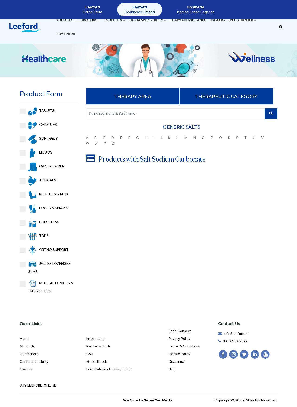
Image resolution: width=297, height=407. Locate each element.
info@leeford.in (233, 333)
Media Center (242, 20)
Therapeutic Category (227, 96)
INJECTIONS (39, 222)
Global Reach (96, 361)
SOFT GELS (38, 139)
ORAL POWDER (41, 167)
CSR (89, 354)
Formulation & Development (108, 369)
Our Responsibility (147, 20)
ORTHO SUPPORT (43, 250)
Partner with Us (98, 346)
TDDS (33, 236)
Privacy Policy (179, 338)
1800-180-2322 (233, 341)
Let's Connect (180, 331)
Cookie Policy (179, 354)
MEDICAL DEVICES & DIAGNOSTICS (46, 286)
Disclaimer (177, 361)
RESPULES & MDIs (43, 194)
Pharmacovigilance (188, 20)
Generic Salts (182, 127)
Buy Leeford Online (42, 385)
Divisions (90, 20)
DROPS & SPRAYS (43, 208)
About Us (66, 20)
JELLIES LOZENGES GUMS (44, 267)
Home (24, 338)
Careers (218, 20)
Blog (172, 369)
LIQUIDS (35, 153)
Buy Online (66, 34)
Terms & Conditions (184, 346)
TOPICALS (37, 181)
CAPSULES (37, 125)
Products (115, 20)
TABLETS (36, 111)
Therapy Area (133, 96)
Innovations (95, 338)
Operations (29, 354)
